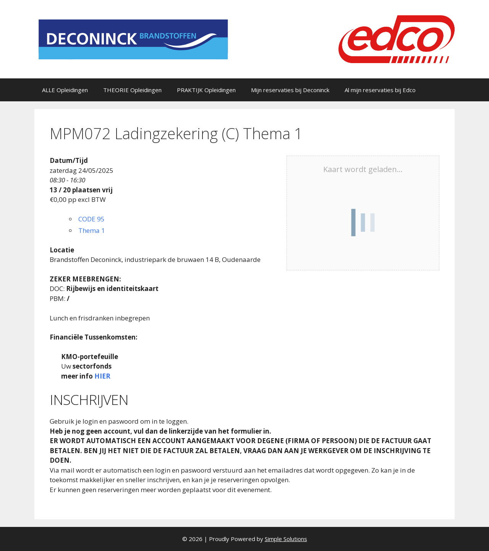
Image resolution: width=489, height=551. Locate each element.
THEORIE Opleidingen (132, 90)
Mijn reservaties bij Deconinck (290, 90)
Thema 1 (91, 230)
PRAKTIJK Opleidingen (206, 90)
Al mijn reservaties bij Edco (380, 90)
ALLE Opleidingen (65, 90)
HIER (102, 376)
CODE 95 (91, 219)
